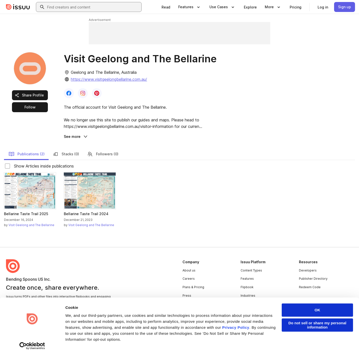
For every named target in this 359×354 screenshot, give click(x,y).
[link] (166, 7)
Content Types (251, 270)
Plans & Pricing (193, 287)
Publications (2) (26, 154)
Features (247, 278)
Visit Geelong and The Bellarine (31, 225)
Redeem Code (310, 287)
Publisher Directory (313, 278)
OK (317, 308)
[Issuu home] (18, 7)
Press (186, 295)
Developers (308, 270)
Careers (188, 278)
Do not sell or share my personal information (317, 323)
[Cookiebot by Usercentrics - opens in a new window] (32, 344)
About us (188, 270)
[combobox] (93, 7)
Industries (248, 295)
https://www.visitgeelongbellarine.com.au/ (109, 79)
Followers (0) (102, 154)
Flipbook (247, 287)
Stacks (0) (66, 154)
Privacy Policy (235, 326)
